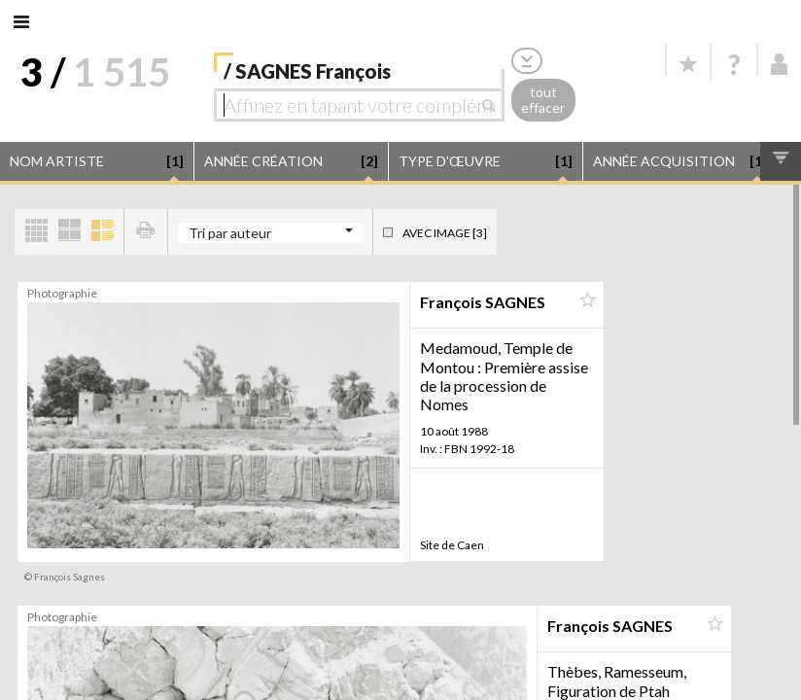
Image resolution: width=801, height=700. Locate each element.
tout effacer (543, 100)
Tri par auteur (230, 233)
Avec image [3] (444, 233)
